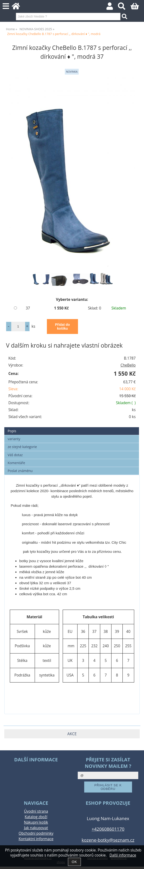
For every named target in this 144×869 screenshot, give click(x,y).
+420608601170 (108, 829)
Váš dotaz (15, 455)
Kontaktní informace (36, 838)
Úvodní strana (36, 811)
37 (28, 308)
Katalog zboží (36, 816)
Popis (12, 431)
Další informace (123, 855)
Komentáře (16, 463)
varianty (14, 439)
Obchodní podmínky (36, 833)
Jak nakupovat (36, 827)
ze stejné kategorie (22, 446)
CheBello (128, 365)
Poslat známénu (20, 470)
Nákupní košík (36, 822)
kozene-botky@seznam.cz (108, 840)
